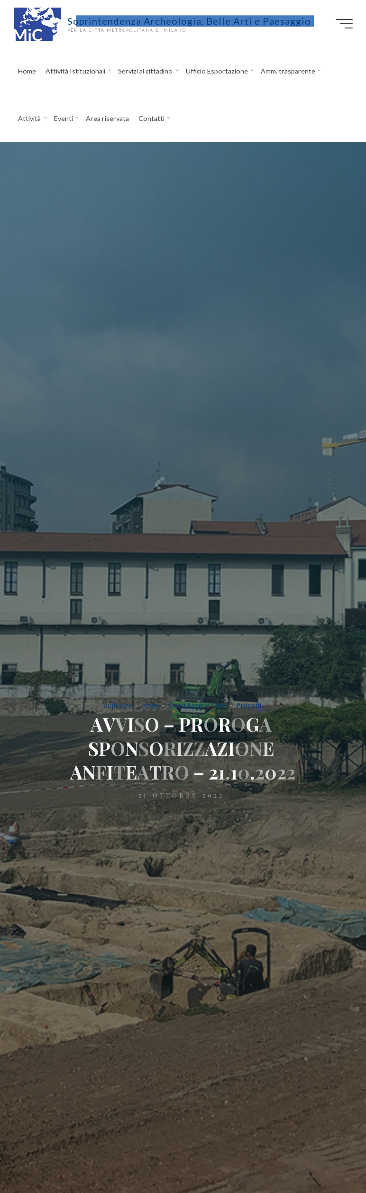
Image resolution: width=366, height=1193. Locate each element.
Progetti (248, 705)
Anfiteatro (116, 705)
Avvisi (150, 705)
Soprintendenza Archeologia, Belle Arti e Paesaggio (189, 21)
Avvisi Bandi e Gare (197, 705)
